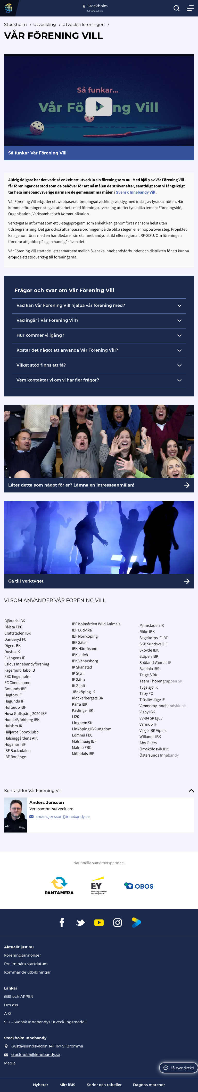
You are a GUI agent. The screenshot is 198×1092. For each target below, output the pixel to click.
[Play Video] (99, 107)
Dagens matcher (149, 1085)
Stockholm (15, 24)
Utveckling (44, 24)
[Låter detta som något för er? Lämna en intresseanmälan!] (99, 448)
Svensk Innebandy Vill (135, 192)
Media (9, 1063)
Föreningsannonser (22, 956)
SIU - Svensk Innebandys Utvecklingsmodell (45, 1022)
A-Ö (7, 1014)
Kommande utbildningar (27, 973)
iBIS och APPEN (18, 997)
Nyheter (40, 1085)
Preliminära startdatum (26, 964)
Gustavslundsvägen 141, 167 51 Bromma (47, 1046)
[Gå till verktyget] (99, 544)
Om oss (11, 1005)
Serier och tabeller (104, 1085)
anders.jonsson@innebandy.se (62, 816)
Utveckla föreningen (83, 24)
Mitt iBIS (67, 1085)
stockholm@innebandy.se (35, 1055)
